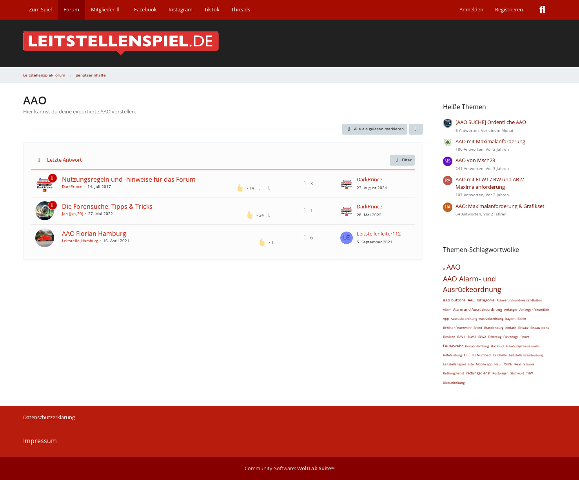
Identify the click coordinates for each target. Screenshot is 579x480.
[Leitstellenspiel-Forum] (289, 43)
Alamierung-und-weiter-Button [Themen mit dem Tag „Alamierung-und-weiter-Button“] (519, 300)
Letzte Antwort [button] (64, 159)
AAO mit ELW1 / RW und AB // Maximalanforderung (490, 183)
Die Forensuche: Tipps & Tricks (107, 206)
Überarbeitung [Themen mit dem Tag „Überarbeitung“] (454, 382)
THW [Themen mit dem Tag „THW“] (529, 373)
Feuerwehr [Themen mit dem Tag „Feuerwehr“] (453, 346)
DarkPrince (72, 186)
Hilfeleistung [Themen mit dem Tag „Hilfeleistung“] (452, 355)
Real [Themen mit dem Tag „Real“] (517, 364)
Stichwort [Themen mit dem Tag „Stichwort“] (517, 373)
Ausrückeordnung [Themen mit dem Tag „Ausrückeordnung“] (464, 318)
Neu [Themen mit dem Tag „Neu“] (497, 364)
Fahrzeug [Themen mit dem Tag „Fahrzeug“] (494, 336)
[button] (416, 129)
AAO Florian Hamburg (94, 233)
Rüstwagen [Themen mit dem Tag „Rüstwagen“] (500, 373)
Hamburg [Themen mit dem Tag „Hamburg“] (497, 346)
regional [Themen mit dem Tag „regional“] (528, 364)
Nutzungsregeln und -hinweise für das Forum (129, 179)
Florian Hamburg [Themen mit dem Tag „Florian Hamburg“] (477, 346)
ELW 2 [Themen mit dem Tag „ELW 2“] (472, 336)
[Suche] (542, 10)
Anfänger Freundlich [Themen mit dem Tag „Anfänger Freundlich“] (534, 309)
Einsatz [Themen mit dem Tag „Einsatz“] (523, 327)
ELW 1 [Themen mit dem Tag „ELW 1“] (461, 336)
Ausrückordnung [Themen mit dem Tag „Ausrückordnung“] (491, 318)
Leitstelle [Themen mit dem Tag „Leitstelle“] (500, 355)
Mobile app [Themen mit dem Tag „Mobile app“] (484, 364)
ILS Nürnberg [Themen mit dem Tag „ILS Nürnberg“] (481, 355)
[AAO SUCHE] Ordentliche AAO (491, 122)
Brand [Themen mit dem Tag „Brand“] (478, 327)
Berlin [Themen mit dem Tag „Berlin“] (521, 318)
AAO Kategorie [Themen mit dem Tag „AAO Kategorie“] (481, 300)
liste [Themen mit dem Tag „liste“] (471, 364)
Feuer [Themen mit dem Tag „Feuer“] (525, 336)
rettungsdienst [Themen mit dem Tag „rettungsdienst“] (478, 373)
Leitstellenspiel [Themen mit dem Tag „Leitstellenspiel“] (454, 364)
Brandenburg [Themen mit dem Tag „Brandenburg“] (493, 327)
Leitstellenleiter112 (379, 233)
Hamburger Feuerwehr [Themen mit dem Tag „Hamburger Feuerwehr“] (522, 346)
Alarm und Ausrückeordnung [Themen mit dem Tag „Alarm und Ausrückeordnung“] (477, 309)
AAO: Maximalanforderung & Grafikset (500, 206)
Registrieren (509, 9)
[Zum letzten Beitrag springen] (346, 183)
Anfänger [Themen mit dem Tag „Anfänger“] (510, 309)
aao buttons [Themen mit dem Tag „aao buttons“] (454, 300)
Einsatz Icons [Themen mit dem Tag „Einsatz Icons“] (539, 327)
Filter (402, 160)
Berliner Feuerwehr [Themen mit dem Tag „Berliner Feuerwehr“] (457, 327)
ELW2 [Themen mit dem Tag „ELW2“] (482, 336)
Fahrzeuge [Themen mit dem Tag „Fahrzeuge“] (511, 336)
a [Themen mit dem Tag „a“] (444, 268)
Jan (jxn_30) (72, 213)
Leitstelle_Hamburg (80, 240)
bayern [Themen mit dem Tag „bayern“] (510, 318)
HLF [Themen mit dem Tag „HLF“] (467, 355)
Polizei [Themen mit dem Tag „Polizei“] (507, 364)
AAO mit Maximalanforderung (490, 141)
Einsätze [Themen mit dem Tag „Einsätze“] (449, 336)
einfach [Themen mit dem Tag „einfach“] (510, 327)
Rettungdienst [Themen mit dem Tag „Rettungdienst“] (453, 373)
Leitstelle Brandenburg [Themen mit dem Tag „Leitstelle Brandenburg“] (526, 355)
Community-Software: (290, 468)
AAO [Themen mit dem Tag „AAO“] (454, 267)
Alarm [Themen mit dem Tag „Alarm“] (447, 309)
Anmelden (471, 9)
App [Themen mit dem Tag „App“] (446, 318)
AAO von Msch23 (475, 160)
